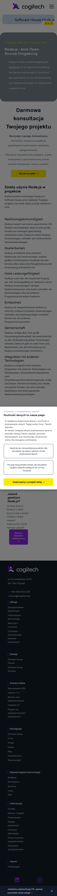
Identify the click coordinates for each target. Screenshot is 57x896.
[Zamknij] (51, 890)
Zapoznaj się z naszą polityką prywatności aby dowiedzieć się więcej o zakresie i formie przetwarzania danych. (28, 451)
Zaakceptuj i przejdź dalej (28, 482)
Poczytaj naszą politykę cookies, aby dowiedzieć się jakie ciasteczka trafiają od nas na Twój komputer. (27, 468)
